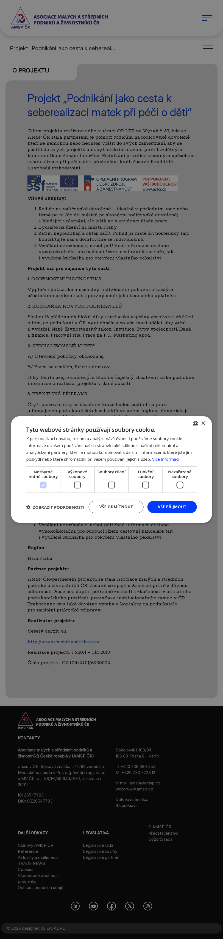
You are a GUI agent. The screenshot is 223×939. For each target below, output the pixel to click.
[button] (55, 507)
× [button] (203, 423)
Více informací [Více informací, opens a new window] (165, 459)
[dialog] (111, 469)
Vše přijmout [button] (172, 506)
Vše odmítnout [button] (116, 506)
